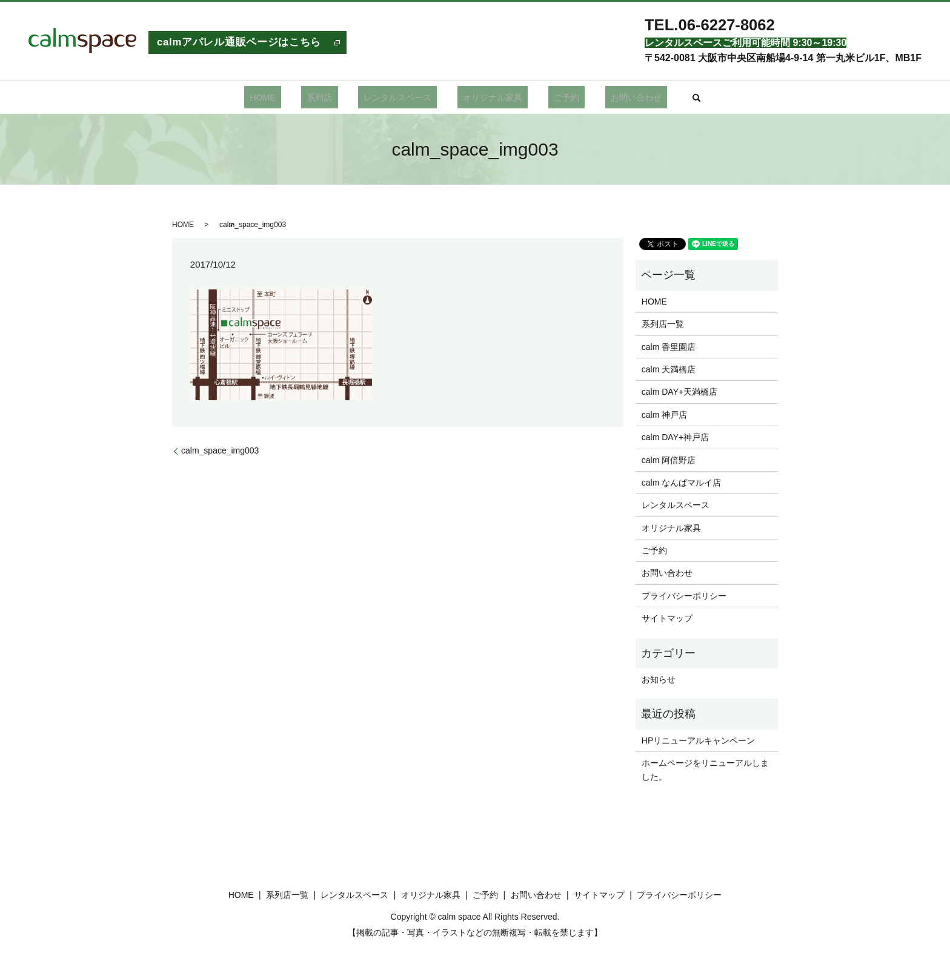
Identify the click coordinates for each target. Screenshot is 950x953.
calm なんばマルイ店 (681, 482)
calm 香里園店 (669, 347)
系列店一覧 (663, 324)
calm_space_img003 (220, 450)
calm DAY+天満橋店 (679, 392)
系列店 (336, 97)
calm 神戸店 (664, 415)
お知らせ (659, 679)
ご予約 (550, 97)
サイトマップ (667, 618)
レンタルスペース (403, 97)
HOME (290, 97)
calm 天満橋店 (669, 369)
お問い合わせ (608, 97)
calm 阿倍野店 (669, 460)
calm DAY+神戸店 (675, 437)
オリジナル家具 (487, 97)
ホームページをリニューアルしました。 (705, 769)
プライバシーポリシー (684, 596)
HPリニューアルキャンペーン (698, 740)
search (663, 97)
